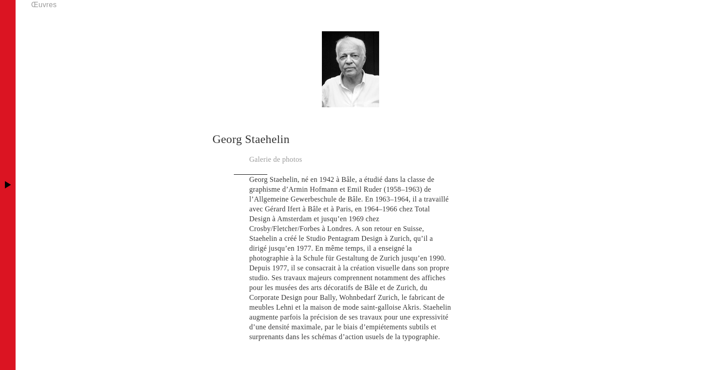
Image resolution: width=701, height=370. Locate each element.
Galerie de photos (275, 159)
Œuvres (44, 4)
